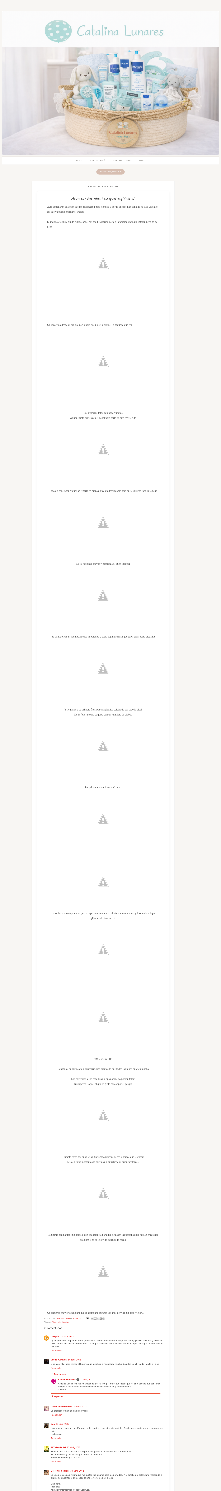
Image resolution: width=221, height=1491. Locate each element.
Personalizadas (122, 160)
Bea (53, 1424)
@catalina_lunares (110, 172)
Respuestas (60, 1374)
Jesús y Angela (59, 1359)
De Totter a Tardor (60, 1471)
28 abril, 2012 (80, 1406)
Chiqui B (55, 1336)
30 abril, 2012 (62, 1424)
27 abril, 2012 (67, 1336)
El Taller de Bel (58, 1447)
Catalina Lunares (67, 1379)
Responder (56, 1350)
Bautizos (65, 1322)
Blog (142, 160)
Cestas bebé (97, 160)
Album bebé (56, 1322)
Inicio (79, 160)
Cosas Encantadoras (61, 1406)
